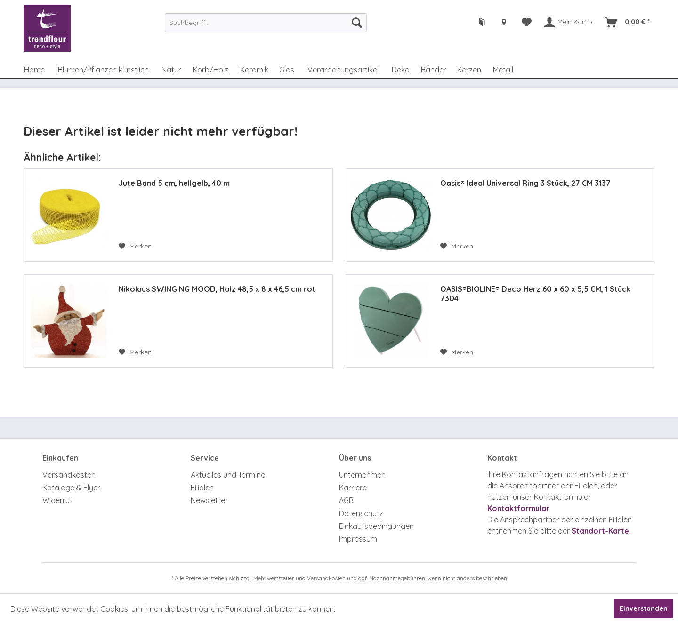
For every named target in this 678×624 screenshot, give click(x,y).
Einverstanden (644, 608)
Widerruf (57, 500)
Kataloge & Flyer (71, 487)
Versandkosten (69, 475)
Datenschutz (361, 513)
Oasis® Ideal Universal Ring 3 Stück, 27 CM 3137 (525, 183)
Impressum (358, 539)
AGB (346, 500)
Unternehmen (362, 475)
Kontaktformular (518, 508)
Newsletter (209, 500)
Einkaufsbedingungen (376, 526)
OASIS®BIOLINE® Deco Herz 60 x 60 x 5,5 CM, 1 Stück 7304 (535, 293)
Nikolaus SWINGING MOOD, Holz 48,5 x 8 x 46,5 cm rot (217, 289)
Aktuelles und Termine (228, 475)
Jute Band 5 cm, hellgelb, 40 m (174, 183)
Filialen (202, 487)
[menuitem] (266, 22)
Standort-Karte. (601, 531)
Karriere (353, 487)
